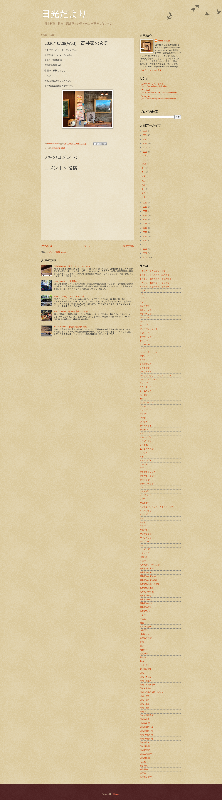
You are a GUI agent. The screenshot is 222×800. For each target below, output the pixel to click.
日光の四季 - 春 (146, 734)
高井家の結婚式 (147, 603)
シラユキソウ (146, 391)
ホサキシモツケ (147, 484)
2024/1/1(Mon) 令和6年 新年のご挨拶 (71, 311)
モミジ (143, 526)
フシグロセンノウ (148, 472)
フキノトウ (145, 464)
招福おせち (145, 634)
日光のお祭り (146, 719)
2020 (145, 152)
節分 (142, 646)
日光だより (64, 14)
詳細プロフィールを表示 (150, 70)
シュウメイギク (147, 371)
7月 (144, 172)
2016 (145, 215)
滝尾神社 (144, 653)
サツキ (143, 360)
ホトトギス (145, 491)
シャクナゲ (145, 368)
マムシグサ (145, 503)
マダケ (143, 499)
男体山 (143, 657)
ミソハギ (144, 514)
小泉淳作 (144, 630)
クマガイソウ (146, 337)
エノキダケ (145, 306)
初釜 (142, 623)
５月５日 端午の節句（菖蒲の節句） (156, 279)
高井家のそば (146, 595)
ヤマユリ (144, 545)
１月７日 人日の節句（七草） (153, 271)
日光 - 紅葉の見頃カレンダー (152, 692)
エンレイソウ (146, 310)
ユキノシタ (145, 553)
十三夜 (143, 619)
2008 (145, 249)
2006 (145, 257)
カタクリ (144, 321)
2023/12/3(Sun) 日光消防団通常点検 (70, 327)
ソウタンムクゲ (147, 402)
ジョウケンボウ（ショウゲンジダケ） (156, 375)
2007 (145, 253)
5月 (144, 180)
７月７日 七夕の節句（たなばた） (155, 283)
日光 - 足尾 (144, 704)
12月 (144, 155)
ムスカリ (144, 522)
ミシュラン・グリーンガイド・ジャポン (157, 507)
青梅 (142, 642)
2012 (145, 232)
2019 (145, 203)
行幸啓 (143, 561)
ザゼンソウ (145, 356)
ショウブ (144, 383)
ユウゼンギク (146, 549)
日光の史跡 (145, 723)
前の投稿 (128, 246)
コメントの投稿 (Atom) (56, 252)
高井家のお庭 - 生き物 (149, 584)
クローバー (145, 344)
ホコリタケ (145, 480)
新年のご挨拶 (146, 638)
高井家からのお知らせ (150, 565)
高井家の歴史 (146, 607)
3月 (144, 189)
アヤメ (143, 294)
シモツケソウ (146, 364)
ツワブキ (144, 422)
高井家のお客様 (147, 568)
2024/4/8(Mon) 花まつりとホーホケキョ (72, 266)
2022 (145, 143)
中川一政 (144, 665)
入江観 (143, 762)
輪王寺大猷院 (146, 777)
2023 (145, 139)
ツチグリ (144, 414)
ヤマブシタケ (146, 541)
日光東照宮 (145, 750)
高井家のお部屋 (58, 148)
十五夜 (143, 615)
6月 (144, 176)
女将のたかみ (146, 626)
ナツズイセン (146, 441)
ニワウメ (144, 453)
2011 (145, 236)
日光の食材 (145, 742)
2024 (145, 135)
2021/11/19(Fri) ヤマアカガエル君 (69, 296)
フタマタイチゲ (147, 476)
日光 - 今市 (144, 696)
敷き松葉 (144, 765)
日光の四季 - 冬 (146, 738)
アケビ (143, 290)
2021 (145, 148)
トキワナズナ (146, 437)
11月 (144, 159)
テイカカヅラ (146, 426)
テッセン (144, 429)
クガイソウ (145, 333)
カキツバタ (145, 317)
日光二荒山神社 (147, 754)
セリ (142, 398)
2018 (145, 207)
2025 (145, 131)
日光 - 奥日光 (145, 677)
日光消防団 (145, 746)
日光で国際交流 (147, 715)
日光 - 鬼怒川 (145, 680)
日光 (142, 673)
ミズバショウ (146, 511)
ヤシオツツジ (146, 534)
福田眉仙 (144, 769)
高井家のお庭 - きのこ (149, 576)
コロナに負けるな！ (149, 352)
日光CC (143, 711)
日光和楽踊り (146, 758)
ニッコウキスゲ (147, 449)
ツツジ (143, 418)
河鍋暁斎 (144, 557)
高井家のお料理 (147, 592)
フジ (142, 468)
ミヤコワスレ (146, 518)
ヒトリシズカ (146, 460)
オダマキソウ (146, 314)
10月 (144, 164)
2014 (145, 224)
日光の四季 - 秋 (146, 731)
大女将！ (144, 650)
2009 (145, 245)
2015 (145, 219)
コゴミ (143, 348)
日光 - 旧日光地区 (147, 684)
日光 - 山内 (144, 700)
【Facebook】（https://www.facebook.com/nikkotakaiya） (159, 91)
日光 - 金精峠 (145, 688)
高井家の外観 (146, 599)
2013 (145, 228)
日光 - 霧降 (144, 707)
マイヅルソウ (146, 495)
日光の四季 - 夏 (146, 727)
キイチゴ (144, 325)
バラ (142, 456)
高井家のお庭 (146, 572)
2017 (145, 211)
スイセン (144, 395)
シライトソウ (146, 387)
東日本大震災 (146, 669)
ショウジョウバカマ (149, 379)
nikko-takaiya (164, 41)
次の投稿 (46, 246)
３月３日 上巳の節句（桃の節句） (155, 275)
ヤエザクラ (145, 530)
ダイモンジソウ (147, 406)
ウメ (142, 302)
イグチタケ (145, 298)
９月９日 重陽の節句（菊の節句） (155, 286)
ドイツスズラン (147, 433)
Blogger (116, 794)
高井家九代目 (146, 611)
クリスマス (145, 341)
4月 (144, 185)
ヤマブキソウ (146, 538)
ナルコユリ (145, 445)
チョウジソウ (146, 410)
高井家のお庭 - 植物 (148, 580)
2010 (145, 240)
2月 (144, 193)
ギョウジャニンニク (149, 329)
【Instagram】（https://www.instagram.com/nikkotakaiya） (159, 97)
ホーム (87, 246)
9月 (144, 168)
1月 (144, 197)
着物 (142, 661)
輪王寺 (143, 773)
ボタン (143, 487)
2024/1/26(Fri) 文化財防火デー (68, 281)
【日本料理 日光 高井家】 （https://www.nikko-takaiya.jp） (154, 85)
